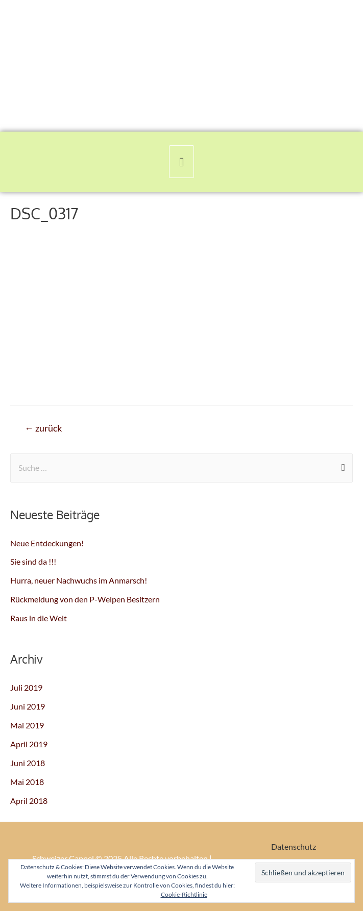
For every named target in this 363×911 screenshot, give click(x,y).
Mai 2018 (27, 782)
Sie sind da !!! (33, 561)
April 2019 (28, 744)
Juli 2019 (26, 687)
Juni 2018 (27, 763)
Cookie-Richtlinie (184, 894)
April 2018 (28, 800)
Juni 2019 (27, 706)
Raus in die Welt (38, 618)
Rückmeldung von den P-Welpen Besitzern (85, 599)
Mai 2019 (27, 725)
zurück (43, 428)
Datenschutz (293, 846)
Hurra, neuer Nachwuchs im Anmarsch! (78, 580)
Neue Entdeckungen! (47, 543)
